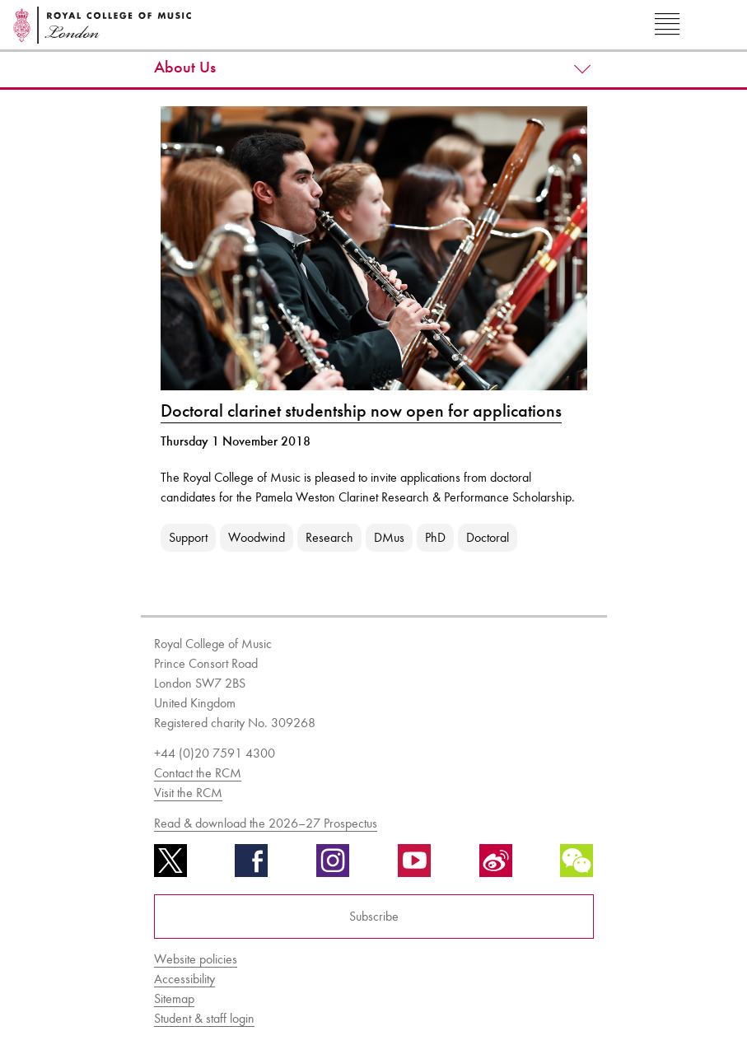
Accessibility (184, 979)
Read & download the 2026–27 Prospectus (265, 823)
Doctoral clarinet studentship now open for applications (361, 410)
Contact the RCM (197, 773)
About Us (185, 67)
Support (188, 537)
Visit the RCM (188, 792)
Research (329, 537)
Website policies (195, 959)
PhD (435, 537)
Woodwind (256, 537)
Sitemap (174, 998)
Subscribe (374, 916)
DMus (389, 537)
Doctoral (487, 537)
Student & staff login (204, 1018)
